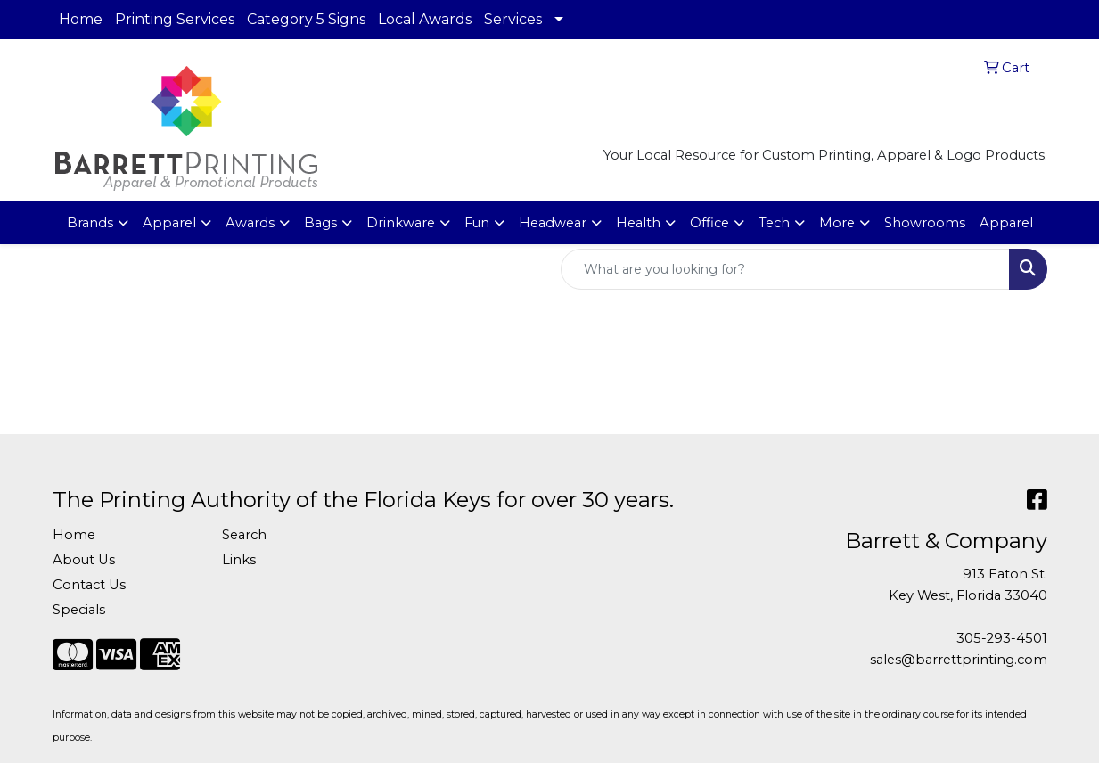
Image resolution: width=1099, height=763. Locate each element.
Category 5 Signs (306, 19)
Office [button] (709, 223)
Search (244, 535)
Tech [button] (774, 223)
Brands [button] (90, 223)
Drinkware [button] (400, 223)
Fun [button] (476, 223)
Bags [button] (320, 223)
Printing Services (174, 19)
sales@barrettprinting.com (958, 660)
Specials (79, 610)
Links (239, 560)
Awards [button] (250, 223)
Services (513, 19)
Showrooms (924, 223)
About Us (84, 560)
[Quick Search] (785, 269)
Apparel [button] (169, 223)
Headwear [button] (552, 223)
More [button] (837, 223)
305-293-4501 (1001, 638)
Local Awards (425, 19)
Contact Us (89, 585)
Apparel (1006, 223)
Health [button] (638, 223)
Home (81, 19)
